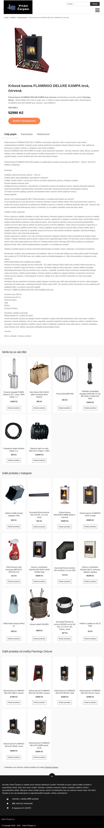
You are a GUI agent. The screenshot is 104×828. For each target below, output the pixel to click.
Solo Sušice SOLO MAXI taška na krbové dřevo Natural (39, 394)
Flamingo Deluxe (41, 651)
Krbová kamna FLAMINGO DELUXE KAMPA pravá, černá (39, 745)
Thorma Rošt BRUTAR (65, 394)
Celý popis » (13, 107)
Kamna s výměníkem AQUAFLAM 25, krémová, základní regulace (90, 569)
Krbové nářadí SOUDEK (39, 624)
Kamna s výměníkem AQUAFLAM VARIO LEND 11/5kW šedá (39, 569)
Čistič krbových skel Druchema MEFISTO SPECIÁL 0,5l (14, 569)
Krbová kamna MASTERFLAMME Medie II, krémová (65, 514)
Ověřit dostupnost (24, 120)
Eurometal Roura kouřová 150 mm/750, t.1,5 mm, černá (39, 514)
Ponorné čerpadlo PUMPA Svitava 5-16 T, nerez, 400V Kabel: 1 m (13, 394)
